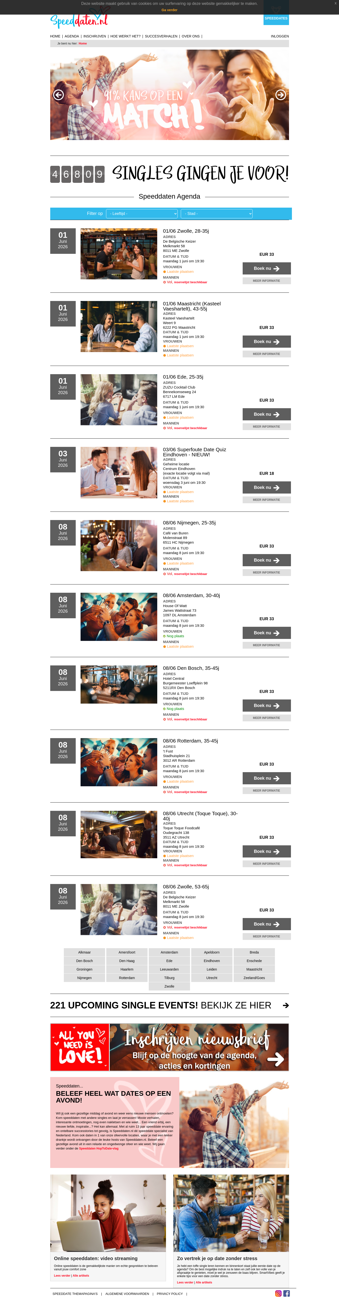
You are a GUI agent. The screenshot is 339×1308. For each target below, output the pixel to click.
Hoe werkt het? (125, 36)
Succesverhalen (161, 36)
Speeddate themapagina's (75, 1293)
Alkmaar (84, 952)
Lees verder (62, 1275)
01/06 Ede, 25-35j (183, 377)
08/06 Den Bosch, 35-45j (191, 668)
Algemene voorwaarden (127, 1293)
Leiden (212, 969)
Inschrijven (94, 36)
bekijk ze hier (161, 1005)
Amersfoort (127, 952)
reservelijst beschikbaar (190, 282)
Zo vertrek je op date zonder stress (217, 1258)
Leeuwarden (169, 969)
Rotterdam (127, 978)
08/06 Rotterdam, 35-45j (190, 740)
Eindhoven (212, 961)
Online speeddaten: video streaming (96, 1258)
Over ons (191, 36)
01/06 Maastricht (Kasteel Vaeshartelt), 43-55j (192, 306)
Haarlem (127, 969)
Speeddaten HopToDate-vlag (98, 1148)
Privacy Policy (170, 1293)
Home (55, 36)
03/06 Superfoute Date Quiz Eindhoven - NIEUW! (194, 452)
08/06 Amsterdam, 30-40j (191, 595)
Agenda (72, 36)
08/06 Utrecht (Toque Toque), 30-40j (200, 816)
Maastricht (254, 969)
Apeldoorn (212, 952)
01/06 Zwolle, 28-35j (186, 231)
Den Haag (127, 961)
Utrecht (211, 978)
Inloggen (280, 36)
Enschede (254, 961)
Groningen (84, 969)
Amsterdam (169, 952)
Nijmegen (84, 978)
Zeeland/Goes (254, 978)
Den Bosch (84, 961)
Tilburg (169, 978)
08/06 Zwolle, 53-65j (186, 886)
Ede (169, 961)
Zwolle (169, 986)
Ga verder (169, 10)
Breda (254, 952)
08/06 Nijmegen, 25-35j (189, 522)
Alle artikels (81, 1275)
